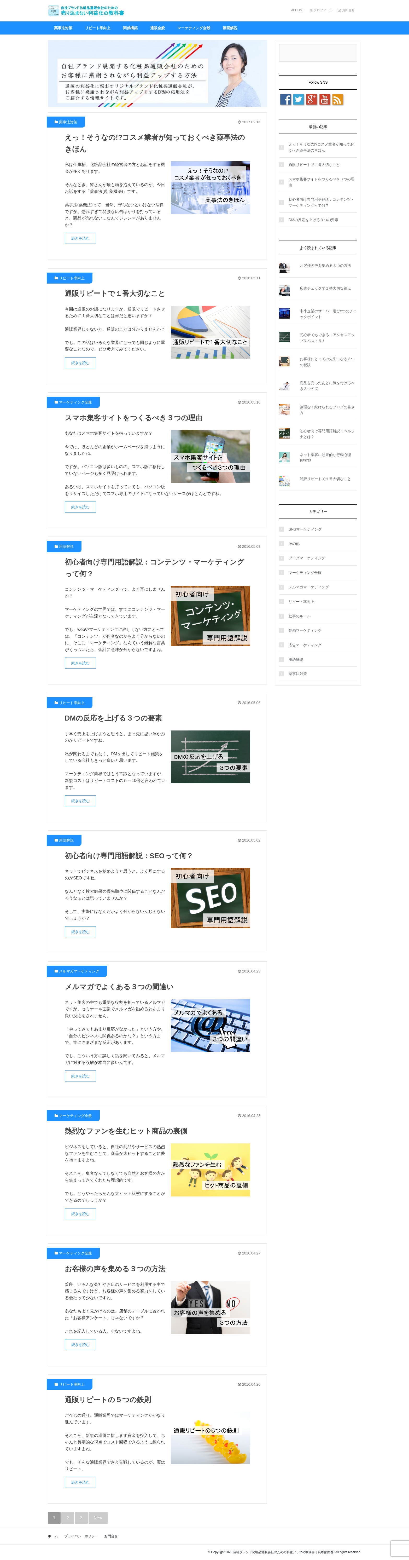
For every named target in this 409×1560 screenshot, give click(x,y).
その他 (294, 544)
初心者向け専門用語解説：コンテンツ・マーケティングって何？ (321, 202)
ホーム (53, 1536)
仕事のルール (300, 616)
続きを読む (80, 238)
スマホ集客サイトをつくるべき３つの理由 (136, 418)
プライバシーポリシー (81, 1536)
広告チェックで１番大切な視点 (325, 288)
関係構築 (130, 28)
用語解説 (66, 546)
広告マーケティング (305, 645)
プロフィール (321, 10)
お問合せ (346, 10)
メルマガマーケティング (79, 971)
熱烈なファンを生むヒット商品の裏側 (128, 1131)
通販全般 (157, 28)
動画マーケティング (305, 630)
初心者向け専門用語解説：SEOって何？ (131, 856)
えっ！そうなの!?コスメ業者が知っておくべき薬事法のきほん (321, 147)
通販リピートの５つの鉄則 (109, 1400)
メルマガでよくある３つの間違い (121, 987)
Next (98, 1518)
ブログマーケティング (307, 558)
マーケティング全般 (193, 28)
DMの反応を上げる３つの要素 (115, 718)
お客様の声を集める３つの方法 (117, 1269)
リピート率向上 (97, 28)
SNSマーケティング (305, 529)
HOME (298, 10)
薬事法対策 (63, 28)
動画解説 (230, 28)
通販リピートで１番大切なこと (117, 293)
